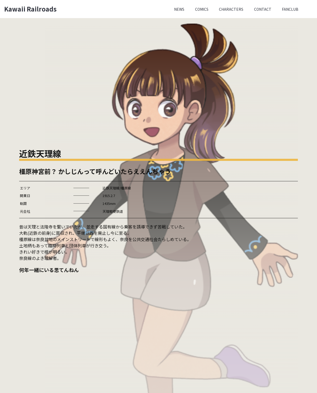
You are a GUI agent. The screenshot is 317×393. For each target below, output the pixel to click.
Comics (201, 9)
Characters (231, 9)
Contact (262, 9)
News (179, 9)
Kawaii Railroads (30, 8)
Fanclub (290, 9)
